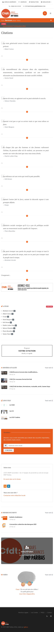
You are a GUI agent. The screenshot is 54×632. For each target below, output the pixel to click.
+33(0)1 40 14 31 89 (15, 6)
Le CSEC (12, 405)
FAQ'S (42, 612)
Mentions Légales (23, 612)
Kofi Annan (7, 322)
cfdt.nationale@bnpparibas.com (34, 6)
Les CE (11, 411)
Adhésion (22, 2)
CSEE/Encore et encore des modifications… (23, 372)
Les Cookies (34, 612)
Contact (49, 612)
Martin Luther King (10, 325)
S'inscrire (8, 450)
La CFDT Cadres (14, 417)
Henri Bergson (8, 320)
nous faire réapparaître (26, 594)
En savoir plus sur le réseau (12, 479)
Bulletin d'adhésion (15, 517)
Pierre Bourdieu (9, 331)
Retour (49, 306)
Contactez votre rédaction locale (14, 495)
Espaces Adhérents (9, 2)
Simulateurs (46, 2)
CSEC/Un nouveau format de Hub (20, 379)
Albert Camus (8, 314)
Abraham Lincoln (9, 311)
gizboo (26, 627)
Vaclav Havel (8, 334)
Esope (6, 317)
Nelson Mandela (9, 328)
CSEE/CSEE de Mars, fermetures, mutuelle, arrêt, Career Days (29, 386)
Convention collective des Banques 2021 (22, 524)
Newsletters (34, 2)
